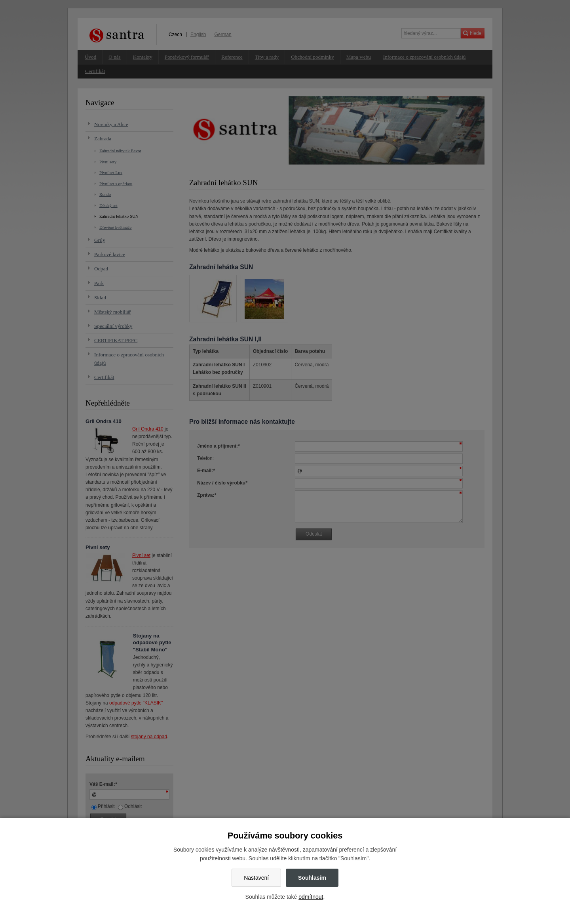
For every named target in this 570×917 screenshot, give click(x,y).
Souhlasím (312, 878)
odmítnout (310, 897)
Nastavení (256, 878)
